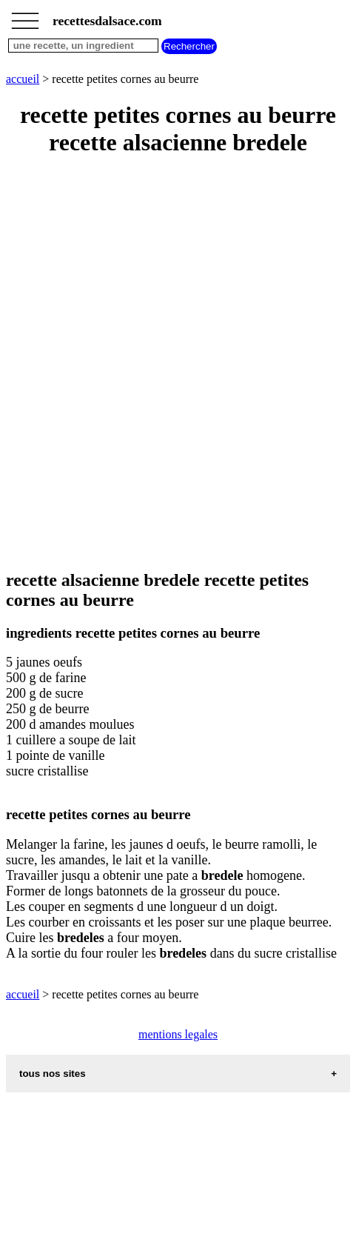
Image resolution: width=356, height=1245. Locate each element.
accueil (22, 79)
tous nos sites (52, 1073)
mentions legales (178, 1034)
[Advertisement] (178, 364)
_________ (25, 16)
